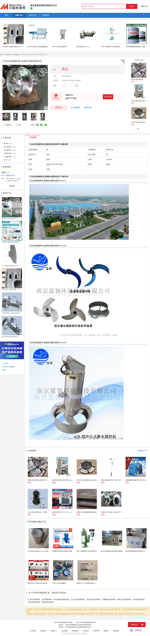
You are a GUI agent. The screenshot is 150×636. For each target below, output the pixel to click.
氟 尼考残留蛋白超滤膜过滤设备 (112, 551)
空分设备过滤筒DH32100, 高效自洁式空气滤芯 (43, 551)
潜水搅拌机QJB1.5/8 (83, 47)
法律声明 (96, 631)
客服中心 (54, 631)
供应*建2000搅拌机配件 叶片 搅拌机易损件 (17, 47)
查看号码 (108, 97)
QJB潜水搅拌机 (139, 599)
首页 (1, 54)
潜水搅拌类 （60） (10, 150)
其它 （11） (8, 160)
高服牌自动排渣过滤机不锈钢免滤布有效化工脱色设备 (70, 551)
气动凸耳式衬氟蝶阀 (59, 583)
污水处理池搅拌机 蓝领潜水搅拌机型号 (78, 625)
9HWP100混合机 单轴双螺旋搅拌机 (39, 47)
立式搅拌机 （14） (10, 157)
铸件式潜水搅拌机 (124, 599)
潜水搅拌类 (16, 54)
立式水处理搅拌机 (78, 599)
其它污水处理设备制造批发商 (86, 622)
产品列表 (8, 54)
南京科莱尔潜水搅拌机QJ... (11, 337)
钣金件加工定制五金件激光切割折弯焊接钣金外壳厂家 (46, 583)
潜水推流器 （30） (10, 147)
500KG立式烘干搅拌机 (59, 47)
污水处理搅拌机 (34, 599)
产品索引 (6, 363)
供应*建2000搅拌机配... (9, 289)
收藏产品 (7, 125)
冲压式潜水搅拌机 (93, 599)
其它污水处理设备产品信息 (63, 622)
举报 (18, 125)
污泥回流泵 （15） (10, 153)
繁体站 (106, 631)
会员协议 (86, 631)
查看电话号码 (10, 175)
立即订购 (88, 107)
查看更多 (12, 186)
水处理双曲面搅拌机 (61, 599)
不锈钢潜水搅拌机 (109, 599)
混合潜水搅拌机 (34, 602)
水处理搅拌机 (46, 599)
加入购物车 (75, 107)
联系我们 (43, 631)
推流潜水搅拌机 (47, 602)
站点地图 (65, 631)
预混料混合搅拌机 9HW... (10, 218)
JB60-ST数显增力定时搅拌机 (110, 47)
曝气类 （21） (8, 143)
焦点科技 (78, 633)
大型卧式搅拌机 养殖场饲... (11, 242)
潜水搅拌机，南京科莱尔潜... (11, 313)
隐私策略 (75, 631)
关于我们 (33, 631)
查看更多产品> (143, 451)
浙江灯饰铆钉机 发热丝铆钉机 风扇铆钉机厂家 (92, 551)
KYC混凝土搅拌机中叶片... (11, 266)
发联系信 (59, 107)
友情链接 (116, 631)
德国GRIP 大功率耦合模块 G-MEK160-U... (90, 583)
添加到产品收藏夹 (9, 367)
